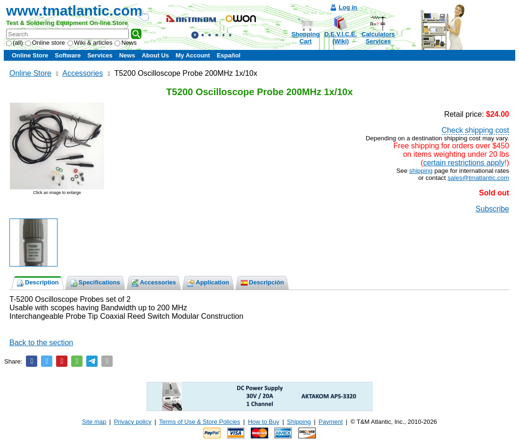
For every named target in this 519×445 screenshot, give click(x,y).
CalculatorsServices (378, 38)
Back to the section (41, 343)
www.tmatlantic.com (74, 10)
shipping (421, 170)
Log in (348, 7)
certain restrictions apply (464, 163)
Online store (45, 42)
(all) (14, 42)
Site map (94, 421)
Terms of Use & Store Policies (199, 421)
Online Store (30, 55)
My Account (192, 55)
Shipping (299, 421)
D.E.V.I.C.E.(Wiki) (340, 38)
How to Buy (263, 421)
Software (68, 55)
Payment (331, 421)
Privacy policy (132, 421)
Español (229, 55)
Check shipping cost (475, 130)
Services (100, 55)
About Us (155, 55)
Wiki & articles (90, 42)
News (126, 42)
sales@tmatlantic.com (478, 177)
